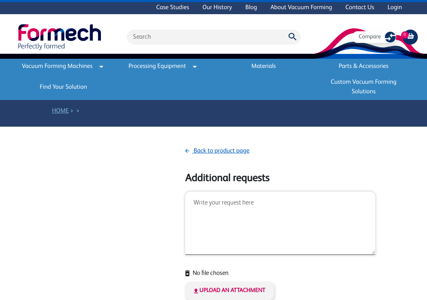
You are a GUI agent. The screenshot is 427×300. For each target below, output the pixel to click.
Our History (217, 8)
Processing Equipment (162, 66)
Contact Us (359, 8)
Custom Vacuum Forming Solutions (364, 87)
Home (60, 111)
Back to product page (217, 151)
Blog (251, 8)
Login (394, 8)
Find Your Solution (63, 87)
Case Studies (172, 8)
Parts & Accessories (363, 66)
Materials (263, 66)
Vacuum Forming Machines (62, 66)
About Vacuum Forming (301, 8)
